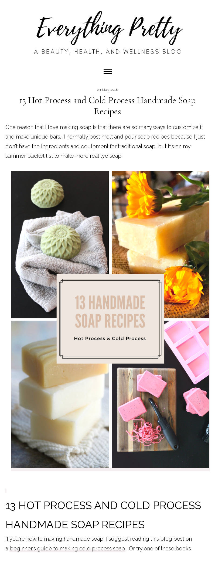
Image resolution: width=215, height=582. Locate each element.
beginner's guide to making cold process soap (67, 548)
